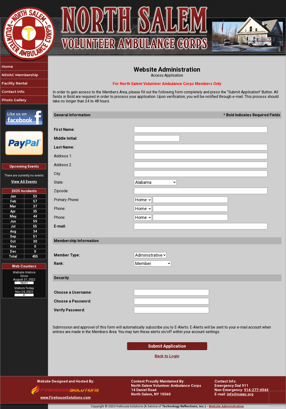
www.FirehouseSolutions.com (66, 397)
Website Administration (226, 406)
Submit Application (167, 346)
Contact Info (13, 91)
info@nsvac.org (240, 394)
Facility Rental (14, 83)
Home (7, 66)
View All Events (24, 182)
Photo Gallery (13, 100)
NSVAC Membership (19, 75)
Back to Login (167, 356)
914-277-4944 (256, 390)
